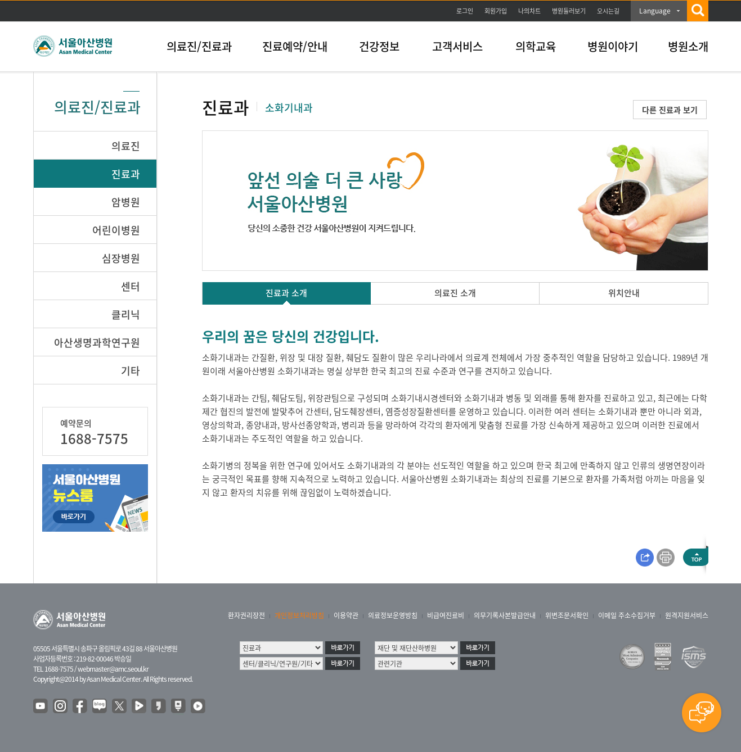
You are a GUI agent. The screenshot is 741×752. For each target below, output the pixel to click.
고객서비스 (457, 46)
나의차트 (529, 11)
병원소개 (688, 46)
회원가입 (495, 11)
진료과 (125, 174)
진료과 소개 (286, 293)
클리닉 (125, 314)
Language (655, 11)
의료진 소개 (455, 293)
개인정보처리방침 (299, 615)
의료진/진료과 (199, 46)
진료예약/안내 (294, 46)
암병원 (125, 202)
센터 (130, 286)
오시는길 (608, 11)
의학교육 (535, 46)
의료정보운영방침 (392, 615)
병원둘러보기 (569, 11)
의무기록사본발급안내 (505, 615)
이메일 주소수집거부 (626, 615)
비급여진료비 (445, 615)
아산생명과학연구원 (97, 342)
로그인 (464, 11)
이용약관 (346, 615)
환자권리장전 (246, 615)
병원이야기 (612, 46)
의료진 (125, 145)
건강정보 (379, 46)
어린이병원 (116, 230)
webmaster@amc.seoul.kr (113, 669)
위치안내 (624, 293)
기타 (130, 370)
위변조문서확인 (567, 615)
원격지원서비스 (686, 615)
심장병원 (121, 258)
